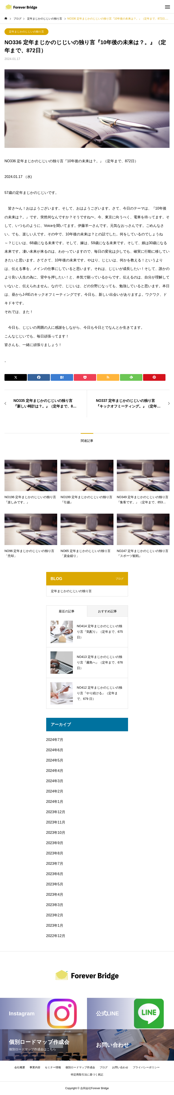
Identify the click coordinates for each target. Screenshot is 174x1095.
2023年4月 (54, 894)
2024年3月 (54, 781)
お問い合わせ (120, 1067)
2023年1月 (54, 925)
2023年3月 (54, 905)
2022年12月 (55, 936)
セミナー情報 (53, 1067)
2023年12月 (55, 812)
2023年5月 (54, 884)
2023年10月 (55, 832)
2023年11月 (55, 822)
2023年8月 (54, 853)
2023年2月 (54, 915)
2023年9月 (54, 843)
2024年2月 (54, 791)
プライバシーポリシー (146, 1067)
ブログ (104, 1067)
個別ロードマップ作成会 (80, 1067)
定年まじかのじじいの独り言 (26, 31)
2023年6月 (54, 874)
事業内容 (35, 1067)
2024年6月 (54, 750)
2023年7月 (54, 863)
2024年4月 (54, 771)
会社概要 (19, 1067)
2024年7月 (54, 740)
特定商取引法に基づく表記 (87, 1074)
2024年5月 (54, 760)
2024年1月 (54, 802)
